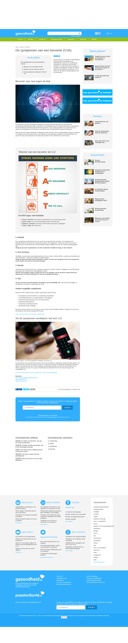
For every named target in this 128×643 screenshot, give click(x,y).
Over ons (59, 576)
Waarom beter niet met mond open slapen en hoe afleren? (102, 67)
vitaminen (97, 550)
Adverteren (60, 580)
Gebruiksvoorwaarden (93, 580)
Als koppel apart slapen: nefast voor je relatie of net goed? (50, 546)
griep (95, 560)
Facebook (96, 33)
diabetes (71, 39)
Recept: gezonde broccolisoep (100, 209)
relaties (96, 557)
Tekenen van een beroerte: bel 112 (34, 69)
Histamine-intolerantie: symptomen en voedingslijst (102, 171)
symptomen (53, 446)
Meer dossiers (53, 502)
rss (99, 33)
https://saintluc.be (21, 379)
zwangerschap (56, 39)
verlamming (53, 441)
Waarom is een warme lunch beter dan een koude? (102, 219)
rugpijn (96, 516)
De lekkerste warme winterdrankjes (101, 190)
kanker (31, 39)
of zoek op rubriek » (76, 36)
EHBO (52, 443)
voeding (42, 39)
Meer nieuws (27, 502)
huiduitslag (97, 540)
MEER (94, 39)
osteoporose (97, 538)
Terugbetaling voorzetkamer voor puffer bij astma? (26, 507)
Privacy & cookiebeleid (94, 578)
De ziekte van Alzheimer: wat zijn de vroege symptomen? (29, 441)
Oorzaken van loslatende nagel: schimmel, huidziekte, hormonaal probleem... (50, 516)
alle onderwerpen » (99, 562)
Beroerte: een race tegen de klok (33, 66)
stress (95, 533)
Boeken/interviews (49, 537)
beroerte (52, 449)
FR (111, 33)
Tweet (26, 389)
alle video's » (19, 552)
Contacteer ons (61, 578)
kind (95, 545)
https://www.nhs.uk (21, 381)
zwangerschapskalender (101, 507)
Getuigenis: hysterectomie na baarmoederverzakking (75, 547)
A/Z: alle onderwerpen (63, 582)
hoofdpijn (96, 512)
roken (95, 552)
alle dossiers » (44, 524)
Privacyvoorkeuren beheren (95, 582)
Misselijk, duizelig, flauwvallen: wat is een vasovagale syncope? (29, 446)
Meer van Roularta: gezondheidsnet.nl (28, 602)
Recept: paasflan (71, 519)
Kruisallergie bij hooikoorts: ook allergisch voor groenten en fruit (50, 507)
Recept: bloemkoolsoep (100, 161)
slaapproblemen (99, 509)
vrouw (95, 524)
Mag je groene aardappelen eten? (101, 199)
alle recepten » (69, 521)
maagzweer (97, 555)
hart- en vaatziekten (100, 521)
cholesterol (97, 528)
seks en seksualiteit (100, 548)
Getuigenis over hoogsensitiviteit (76, 536)
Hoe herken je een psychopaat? (25, 536)
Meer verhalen (78, 532)
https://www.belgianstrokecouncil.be (27, 378)
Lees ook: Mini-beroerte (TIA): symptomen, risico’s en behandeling (36, 372)
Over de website (91, 576)
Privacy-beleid (52, 417)
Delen (19, 389)
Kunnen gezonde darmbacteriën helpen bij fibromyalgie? (102, 181)
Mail (33, 389)
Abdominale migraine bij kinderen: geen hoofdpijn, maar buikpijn (51, 511)
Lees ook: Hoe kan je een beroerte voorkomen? (30, 314)
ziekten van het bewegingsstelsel (104, 526)
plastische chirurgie (100, 519)
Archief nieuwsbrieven (63, 584)
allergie (83, 39)
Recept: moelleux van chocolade (76, 514)
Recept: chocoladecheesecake (75, 517)
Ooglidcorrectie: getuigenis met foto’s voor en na (75, 543)
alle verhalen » (69, 551)
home (20, 39)
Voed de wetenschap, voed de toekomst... (102, 132)
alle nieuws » (19, 523)
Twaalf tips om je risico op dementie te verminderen (102, 58)
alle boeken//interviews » (47, 557)
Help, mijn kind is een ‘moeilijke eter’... (102, 141)
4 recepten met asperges (73, 512)
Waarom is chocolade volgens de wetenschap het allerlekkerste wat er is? (26, 544)
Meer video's (27, 532)
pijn (95, 536)
